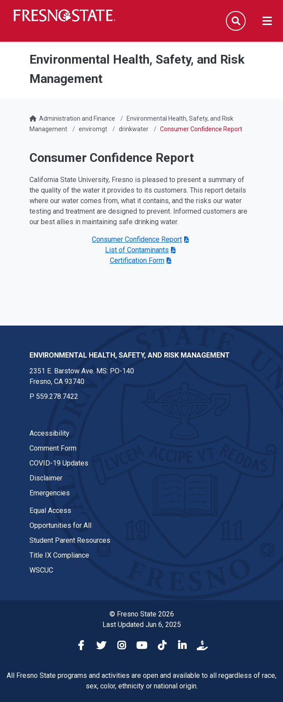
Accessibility (49, 433)
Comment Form (52, 448)
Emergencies (49, 493)
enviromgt (93, 129)
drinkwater (134, 129)
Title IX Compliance (59, 555)
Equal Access (50, 510)
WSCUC (41, 570)
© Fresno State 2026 (141, 614)
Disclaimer (45, 478)
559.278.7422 (57, 396)
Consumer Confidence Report (137, 239)
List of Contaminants (137, 250)
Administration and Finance (77, 118)
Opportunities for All (60, 525)
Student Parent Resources (69, 540)
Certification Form (137, 260)
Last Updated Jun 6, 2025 (141, 624)
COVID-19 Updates (58, 463)
